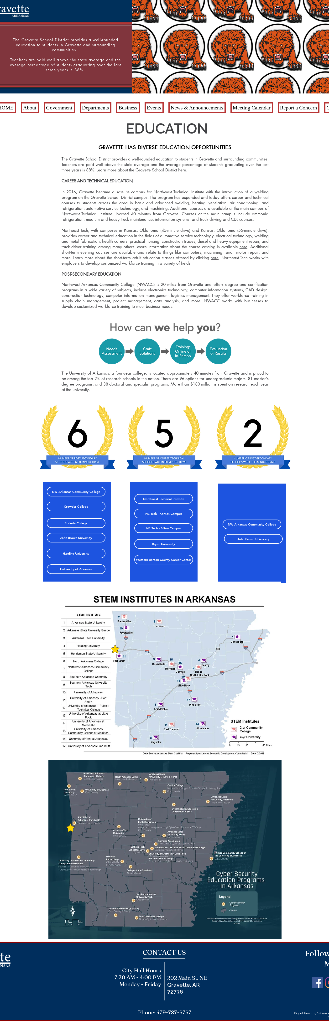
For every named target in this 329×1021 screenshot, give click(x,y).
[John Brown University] (76, 537)
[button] (30, 107)
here (182, 170)
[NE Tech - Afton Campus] (163, 528)
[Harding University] (76, 553)
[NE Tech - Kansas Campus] (163, 513)
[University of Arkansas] (76, 569)
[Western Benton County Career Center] (163, 559)
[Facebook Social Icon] (317, 982)
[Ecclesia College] (76, 523)
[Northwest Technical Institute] (163, 499)
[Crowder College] (76, 506)
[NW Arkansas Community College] (76, 491)
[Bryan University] (163, 544)
